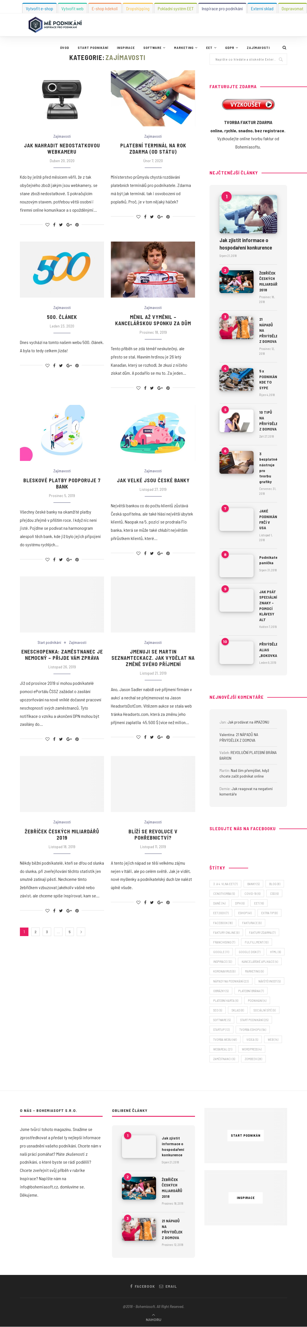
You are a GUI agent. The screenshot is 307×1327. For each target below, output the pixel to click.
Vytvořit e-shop (39, 8)
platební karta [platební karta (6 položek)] (225, 1000)
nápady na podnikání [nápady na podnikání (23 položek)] (231, 981)
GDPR (229, 48)
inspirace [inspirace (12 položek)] (222, 962)
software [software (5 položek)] (222, 1020)
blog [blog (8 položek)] (274, 884)
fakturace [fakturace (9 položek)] (252, 923)
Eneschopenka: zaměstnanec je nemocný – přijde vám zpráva (62, 654)
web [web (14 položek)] (273, 1039)
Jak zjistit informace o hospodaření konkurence (245, 243)
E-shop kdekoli (105, 8)
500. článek (62, 317)
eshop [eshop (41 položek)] (245, 913)
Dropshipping (138, 8)
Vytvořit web (72, 8)
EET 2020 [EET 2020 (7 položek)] (221, 913)
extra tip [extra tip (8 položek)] (269, 913)
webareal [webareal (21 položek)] (222, 1049)
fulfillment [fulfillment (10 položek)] (256, 942)
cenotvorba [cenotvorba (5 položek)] (224, 893)
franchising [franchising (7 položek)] (224, 942)
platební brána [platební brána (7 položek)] (251, 991)
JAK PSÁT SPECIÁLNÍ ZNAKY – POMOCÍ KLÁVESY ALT (268, 605)
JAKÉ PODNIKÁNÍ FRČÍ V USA (268, 519)
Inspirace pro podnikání (222, 8)
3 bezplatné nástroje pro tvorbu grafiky (268, 467)
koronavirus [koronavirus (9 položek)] (224, 971)
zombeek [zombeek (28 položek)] (253, 1059)
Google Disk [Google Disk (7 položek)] (249, 952)
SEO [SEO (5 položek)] (217, 1010)
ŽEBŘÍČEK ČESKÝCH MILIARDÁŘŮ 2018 (268, 281)
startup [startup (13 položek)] (221, 1030)
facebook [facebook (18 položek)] (223, 923)
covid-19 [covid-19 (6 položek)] (252, 893)
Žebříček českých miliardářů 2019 (62, 834)
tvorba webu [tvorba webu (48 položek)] (225, 1039)
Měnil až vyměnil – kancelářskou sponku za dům (153, 320)
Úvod (64, 48)
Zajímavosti (258, 48)
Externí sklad (262, 8)
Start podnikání (93, 48)
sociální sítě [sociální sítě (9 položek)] (265, 1010)
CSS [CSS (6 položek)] (274, 893)
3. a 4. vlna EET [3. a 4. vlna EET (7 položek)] (225, 884)
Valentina (226, 734)
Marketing (184, 48)
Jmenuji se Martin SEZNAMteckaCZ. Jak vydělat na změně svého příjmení (153, 657)
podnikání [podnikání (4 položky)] (257, 1000)
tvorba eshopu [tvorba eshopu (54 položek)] (252, 1030)
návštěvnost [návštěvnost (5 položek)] (269, 981)
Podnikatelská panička (268, 560)
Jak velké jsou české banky (153, 480)
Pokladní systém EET (176, 8)
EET (209, 48)
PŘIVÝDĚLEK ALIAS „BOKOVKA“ (268, 650)
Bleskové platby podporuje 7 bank (62, 483)
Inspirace (126, 48)
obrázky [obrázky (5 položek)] (221, 991)
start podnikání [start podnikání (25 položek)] (254, 1020)
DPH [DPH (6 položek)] (239, 903)
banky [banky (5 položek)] (253, 884)
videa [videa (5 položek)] (252, 1039)
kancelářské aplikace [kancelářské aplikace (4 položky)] (260, 962)
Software (152, 48)
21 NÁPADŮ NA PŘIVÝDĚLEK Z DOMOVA (268, 330)
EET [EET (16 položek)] (259, 903)
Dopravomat (292, 8)
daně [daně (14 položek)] (219, 903)
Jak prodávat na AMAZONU (248, 722)
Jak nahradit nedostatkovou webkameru (62, 148)
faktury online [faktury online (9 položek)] (226, 932)
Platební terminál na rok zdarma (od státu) (153, 148)
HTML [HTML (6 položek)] (275, 952)
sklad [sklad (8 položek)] (238, 1010)
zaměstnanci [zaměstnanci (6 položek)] (224, 1059)
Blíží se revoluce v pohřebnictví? (153, 834)
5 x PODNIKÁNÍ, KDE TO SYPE (268, 379)
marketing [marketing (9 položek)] (254, 971)
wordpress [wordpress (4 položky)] (252, 1049)
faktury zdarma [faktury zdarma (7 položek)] (262, 932)
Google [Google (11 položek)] (221, 952)
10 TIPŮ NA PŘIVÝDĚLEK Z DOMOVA (268, 420)
